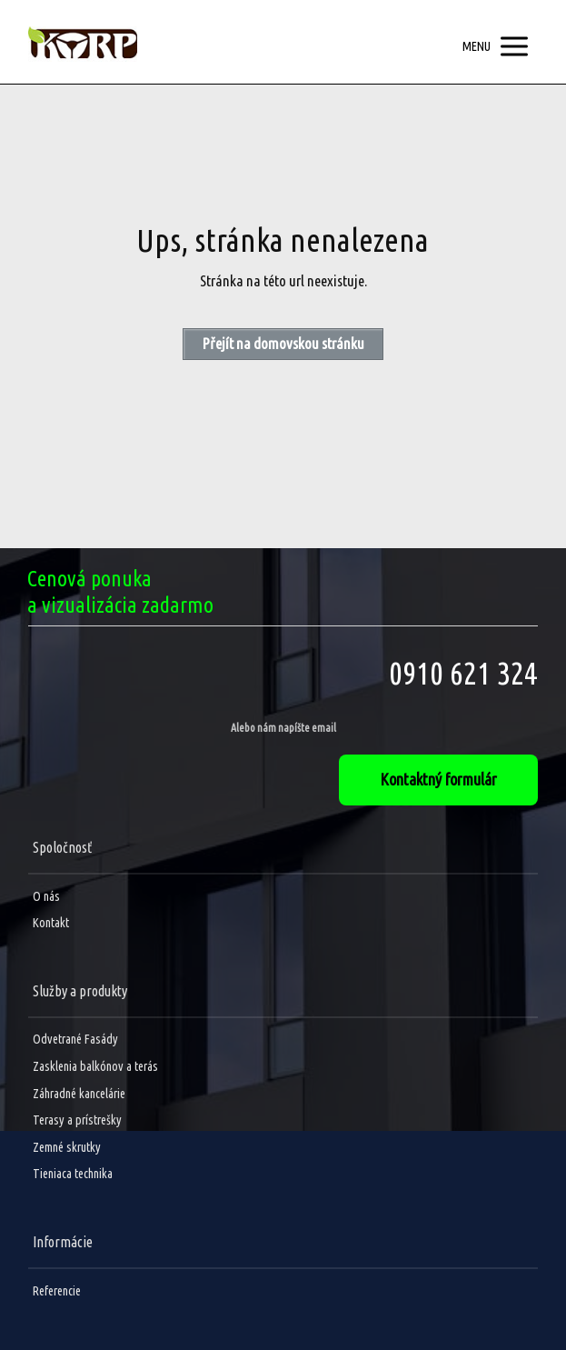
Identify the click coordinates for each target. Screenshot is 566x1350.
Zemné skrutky (67, 1147)
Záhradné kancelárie (79, 1093)
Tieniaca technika (73, 1173)
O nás (46, 896)
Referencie (57, 1291)
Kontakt (51, 922)
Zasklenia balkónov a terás (95, 1066)
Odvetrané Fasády (75, 1039)
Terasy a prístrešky (77, 1120)
